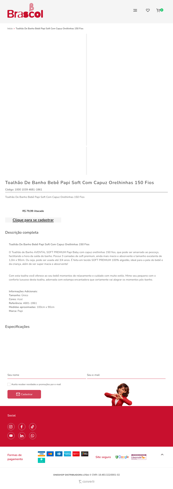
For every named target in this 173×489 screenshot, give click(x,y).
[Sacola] (160, 10)
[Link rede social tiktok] (32, 426)
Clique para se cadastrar (33, 219)
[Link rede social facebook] (21, 426)
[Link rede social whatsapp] (32, 435)
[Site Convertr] (86, 481)
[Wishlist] (148, 10)
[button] (162, 454)
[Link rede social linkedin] (21, 435)
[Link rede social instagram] (11, 426)
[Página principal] (25, 10)
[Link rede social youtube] (11, 435)
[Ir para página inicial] (10, 28)
